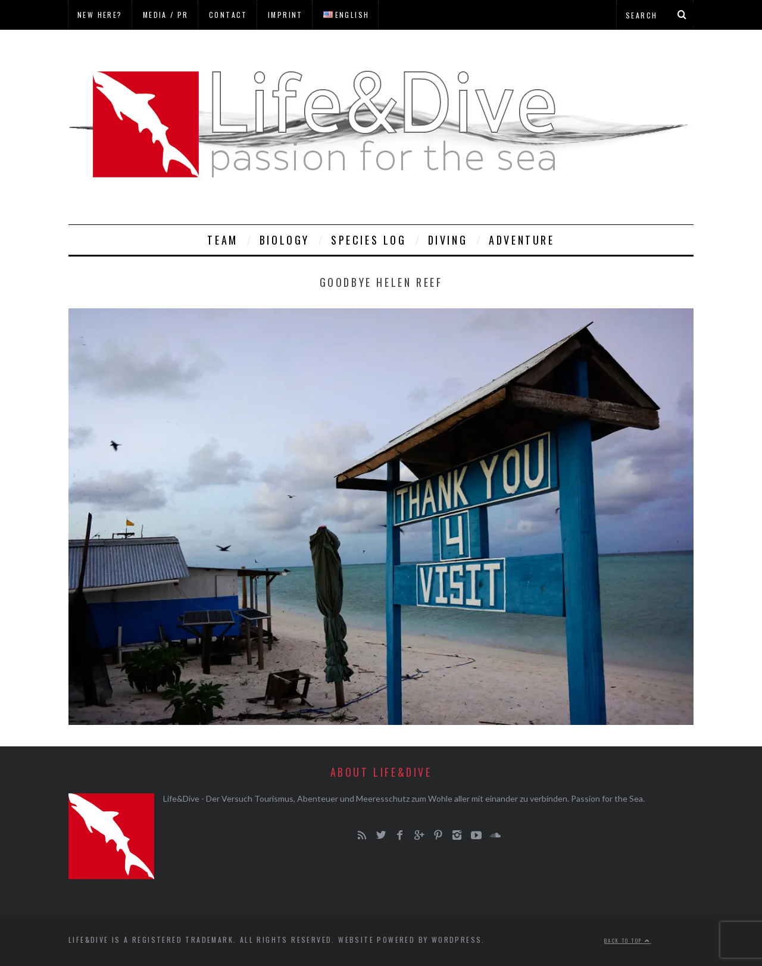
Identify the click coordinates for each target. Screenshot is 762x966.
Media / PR (166, 15)
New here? (100, 15)
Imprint (285, 15)
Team (222, 240)
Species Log (369, 240)
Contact (228, 15)
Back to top (627, 940)
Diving (448, 240)
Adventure (521, 240)
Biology (285, 240)
